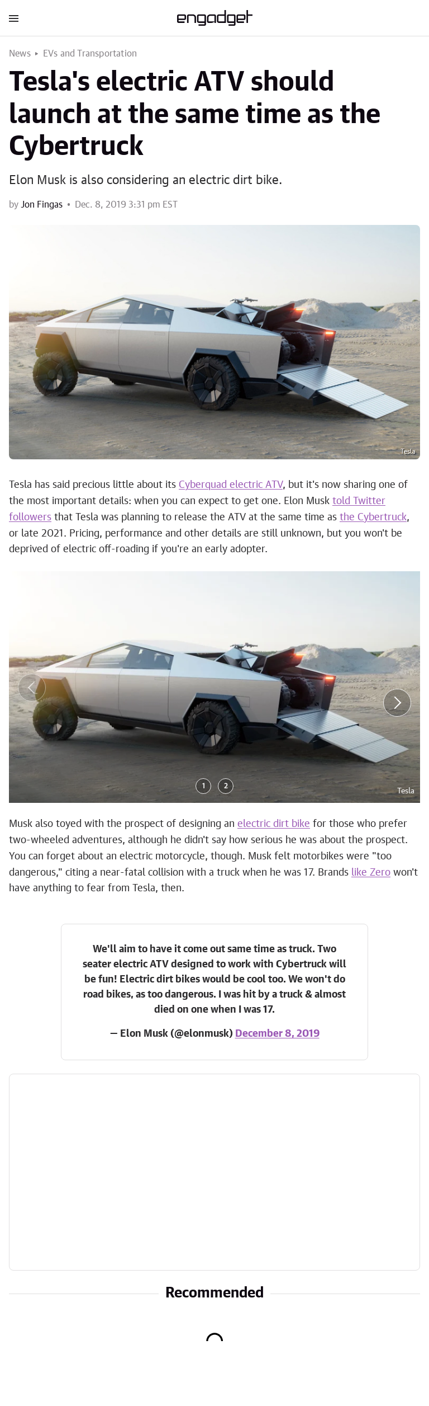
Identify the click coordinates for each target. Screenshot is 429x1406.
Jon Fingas (42, 204)
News (20, 53)
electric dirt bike (273, 824)
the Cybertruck (373, 517)
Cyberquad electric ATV (231, 485)
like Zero (370, 873)
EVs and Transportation (90, 53)
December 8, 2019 (277, 1034)
